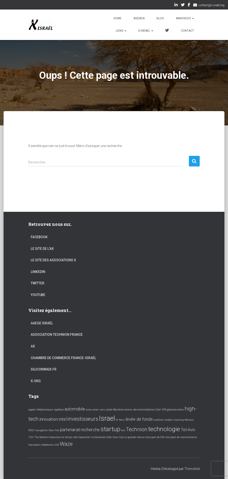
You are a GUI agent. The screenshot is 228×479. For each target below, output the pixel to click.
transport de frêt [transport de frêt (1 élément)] (154, 437)
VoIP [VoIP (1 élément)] (56, 444)
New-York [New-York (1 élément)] (54, 430)
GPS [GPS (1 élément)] (164, 409)
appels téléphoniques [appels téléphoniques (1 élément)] (40, 409)
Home (117, 18)
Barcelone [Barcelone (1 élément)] (118, 409)
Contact (187, 30)
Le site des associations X (53, 260)
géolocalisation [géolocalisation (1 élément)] (175, 409)
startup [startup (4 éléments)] (110, 429)
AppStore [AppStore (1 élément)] (59, 409)
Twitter (183, 5)
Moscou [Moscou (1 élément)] (189, 419)
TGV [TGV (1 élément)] (31, 437)
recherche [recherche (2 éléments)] (90, 429)
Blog (160, 18)
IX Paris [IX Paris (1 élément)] (120, 419)
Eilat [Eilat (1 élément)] (158, 409)
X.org (36, 381)
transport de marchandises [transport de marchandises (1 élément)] (181, 437)
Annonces (185, 18)
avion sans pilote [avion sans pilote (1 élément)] (102, 409)
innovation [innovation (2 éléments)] (48, 419)
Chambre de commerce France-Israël (63, 358)
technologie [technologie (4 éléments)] (164, 429)
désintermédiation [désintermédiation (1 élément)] (144, 409)
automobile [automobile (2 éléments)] (75, 409)
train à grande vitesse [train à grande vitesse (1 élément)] (132, 437)
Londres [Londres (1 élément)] (168, 419)
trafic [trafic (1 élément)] (109, 437)
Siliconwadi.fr (43, 369)
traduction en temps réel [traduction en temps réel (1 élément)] (63, 437)
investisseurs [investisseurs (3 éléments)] (82, 419)
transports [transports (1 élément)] (34, 444)
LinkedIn (176, 5)
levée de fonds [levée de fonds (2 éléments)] (139, 419)
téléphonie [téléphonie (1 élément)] (47, 444)
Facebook (189, 5)
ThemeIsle (192, 469)
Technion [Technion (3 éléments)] (136, 429)
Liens (121, 30)
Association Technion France (57, 334)
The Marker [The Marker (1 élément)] (41, 437)
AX (33, 346)
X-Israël (145, 30)
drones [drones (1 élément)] (129, 409)
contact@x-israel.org (211, 5)
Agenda (139, 18)
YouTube (38, 295)
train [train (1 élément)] (115, 437)
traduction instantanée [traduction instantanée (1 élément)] (91, 437)
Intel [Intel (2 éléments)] (63, 419)
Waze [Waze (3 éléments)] (66, 444)
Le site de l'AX (42, 249)
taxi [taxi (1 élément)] (123, 430)
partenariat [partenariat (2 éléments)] (70, 429)
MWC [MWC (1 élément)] (31, 430)
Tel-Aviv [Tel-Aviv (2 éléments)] (188, 429)
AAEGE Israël (42, 323)
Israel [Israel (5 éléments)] (107, 418)
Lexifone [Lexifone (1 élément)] (158, 419)
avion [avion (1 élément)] (89, 409)
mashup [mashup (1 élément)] (179, 419)
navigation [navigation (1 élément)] (41, 430)
